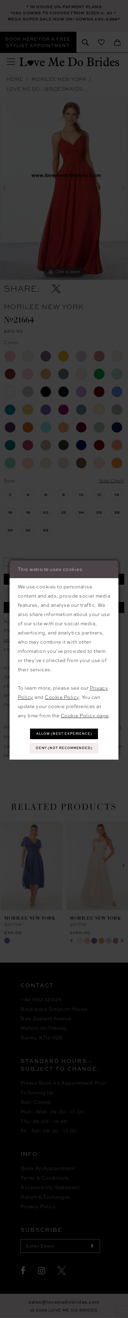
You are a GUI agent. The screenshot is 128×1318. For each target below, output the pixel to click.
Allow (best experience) (64, 733)
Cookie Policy (62, 697)
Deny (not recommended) (64, 748)
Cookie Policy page (85, 716)
